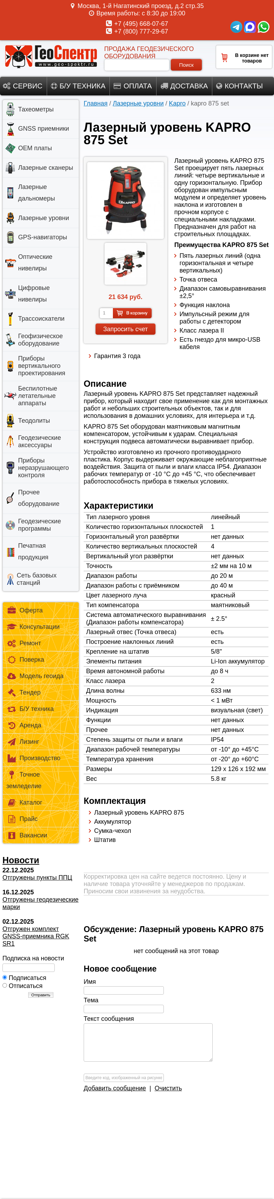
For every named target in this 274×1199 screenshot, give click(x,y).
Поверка (25, 660)
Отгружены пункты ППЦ (37, 877)
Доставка (184, 86)
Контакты (239, 86)
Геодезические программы (39, 525)
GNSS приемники (43, 128)
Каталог (24, 803)
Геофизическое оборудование (40, 340)
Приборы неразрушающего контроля (43, 468)
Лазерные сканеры (45, 167)
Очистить (168, 1088)
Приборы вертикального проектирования (41, 366)
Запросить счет (125, 329)
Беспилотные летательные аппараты (37, 396)
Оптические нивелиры (35, 262)
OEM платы (35, 148)
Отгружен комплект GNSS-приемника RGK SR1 (35, 936)
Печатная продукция (33, 551)
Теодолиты (34, 420)
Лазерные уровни (138, 103)
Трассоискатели (41, 318)
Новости (20, 860)
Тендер (23, 693)
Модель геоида (34, 677)
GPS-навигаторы (42, 237)
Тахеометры (36, 109)
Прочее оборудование (38, 498)
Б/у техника (78, 86)
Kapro (177, 103)
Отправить (41, 995)
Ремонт (23, 644)
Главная (96, 103)
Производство (33, 759)
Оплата (133, 86)
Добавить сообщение (115, 1088)
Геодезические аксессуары (39, 441)
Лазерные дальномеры (36, 192)
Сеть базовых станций (36, 579)
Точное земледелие (23, 780)
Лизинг (22, 742)
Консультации (33, 627)
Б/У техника (30, 709)
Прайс (22, 819)
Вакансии (26, 836)
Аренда (23, 726)
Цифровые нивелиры (34, 293)
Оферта (24, 611)
